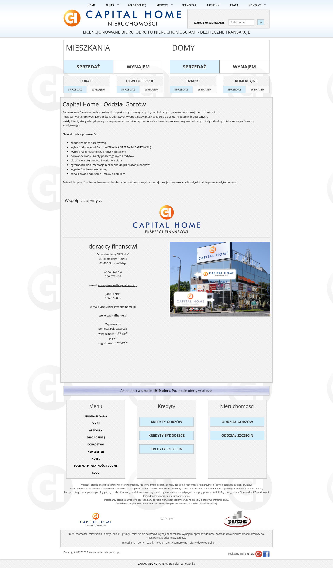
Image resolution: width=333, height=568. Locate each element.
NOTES (96, 459)
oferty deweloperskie (202, 542)
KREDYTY (162, 5)
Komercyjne (246, 81)
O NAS (110, 5)
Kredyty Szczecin (166, 449)
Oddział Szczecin (237, 435)
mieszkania (128, 542)
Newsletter (95, 452)
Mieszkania (88, 47)
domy (141, 542)
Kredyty (166, 406)
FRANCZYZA (189, 5)
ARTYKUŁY (213, 5)
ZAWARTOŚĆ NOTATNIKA (153, 563)
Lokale (86, 81)
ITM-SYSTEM (247, 554)
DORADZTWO (95, 444)
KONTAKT (255, 5)
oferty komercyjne (176, 542)
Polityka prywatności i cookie (95, 466)
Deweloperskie (140, 81)
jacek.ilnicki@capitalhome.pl (118, 307)
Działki (193, 81)
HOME (91, 5)
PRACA (234, 5)
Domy (183, 47)
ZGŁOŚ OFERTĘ (137, 5)
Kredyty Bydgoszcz (166, 435)
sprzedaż (88, 66)
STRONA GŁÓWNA (95, 416)
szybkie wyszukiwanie (209, 22)
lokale (160, 542)
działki (150, 542)
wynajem (138, 66)
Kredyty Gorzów (166, 422)
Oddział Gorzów (237, 422)
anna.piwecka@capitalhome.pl (117, 285)
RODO (96, 473)
